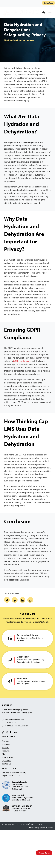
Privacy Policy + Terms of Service (41, 827)
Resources (6, 750)
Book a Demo (44, 853)
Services (5, 747)
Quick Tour (48, 3)
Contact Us (6, 763)
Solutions (6, 744)
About (4, 754)
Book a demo (7, 757)
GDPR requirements (22, 361)
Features (5, 741)
